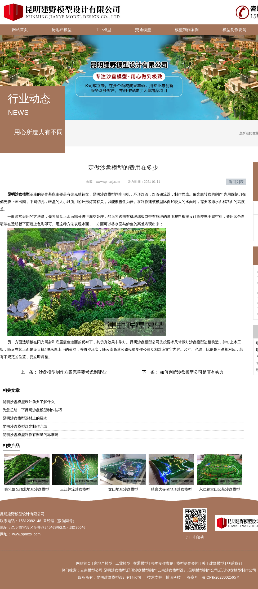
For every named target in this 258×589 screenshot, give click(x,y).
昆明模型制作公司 (203, 570)
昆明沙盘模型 (115, 570)
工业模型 (103, 30)
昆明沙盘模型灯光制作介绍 (25, 426)
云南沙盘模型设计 (172, 570)
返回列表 (236, 182)
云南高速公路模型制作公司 (128, 349)
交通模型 (143, 30)
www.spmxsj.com (108, 182)
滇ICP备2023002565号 (221, 577)
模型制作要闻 (187, 563)
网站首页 (20, 30)
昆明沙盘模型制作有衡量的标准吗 (30, 434)
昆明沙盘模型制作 (142, 570)
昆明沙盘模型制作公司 (237, 570)
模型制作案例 (187, 30)
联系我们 (234, 563)
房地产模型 (62, 30)
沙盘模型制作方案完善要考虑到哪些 (72, 372)
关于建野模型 (213, 563)
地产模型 (104, 563)
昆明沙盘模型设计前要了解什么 (29, 402)
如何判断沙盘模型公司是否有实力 (191, 372)
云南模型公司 (91, 570)
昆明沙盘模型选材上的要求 (25, 418)
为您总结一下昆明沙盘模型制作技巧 (32, 410)
